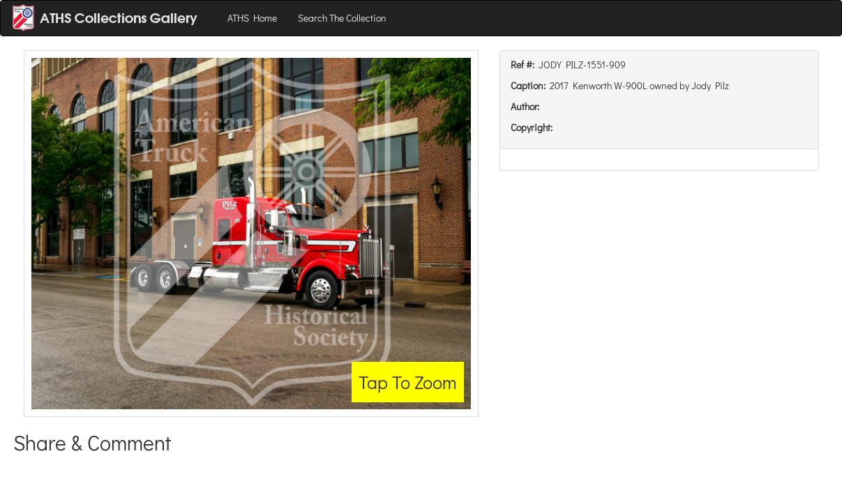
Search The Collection (342, 17)
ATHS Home (252, 17)
